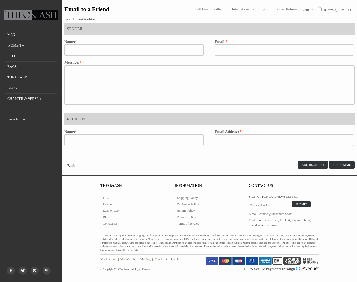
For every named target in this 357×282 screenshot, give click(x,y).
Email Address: (227, 132)
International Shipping (248, 9)
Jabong (306, 220)
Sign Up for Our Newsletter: (273, 196)
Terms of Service (188, 223)
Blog (106, 217)
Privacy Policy (186, 217)
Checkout (161, 259)
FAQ (106, 198)
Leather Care (111, 210)
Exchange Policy (188, 204)
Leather (108, 204)
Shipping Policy (187, 198)
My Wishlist (128, 259)
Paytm (296, 220)
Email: (220, 42)
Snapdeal (255, 225)
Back (69, 165)
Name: (69, 42)
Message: (71, 62)
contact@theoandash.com (276, 214)
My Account (108, 259)
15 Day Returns (285, 9)
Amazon (272, 225)
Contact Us (110, 223)
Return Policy (186, 210)
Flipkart (285, 220)
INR (306, 9)
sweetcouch (270, 220)
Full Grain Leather (209, 9)
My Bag (145, 259)
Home (67, 18)
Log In (175, 259)
